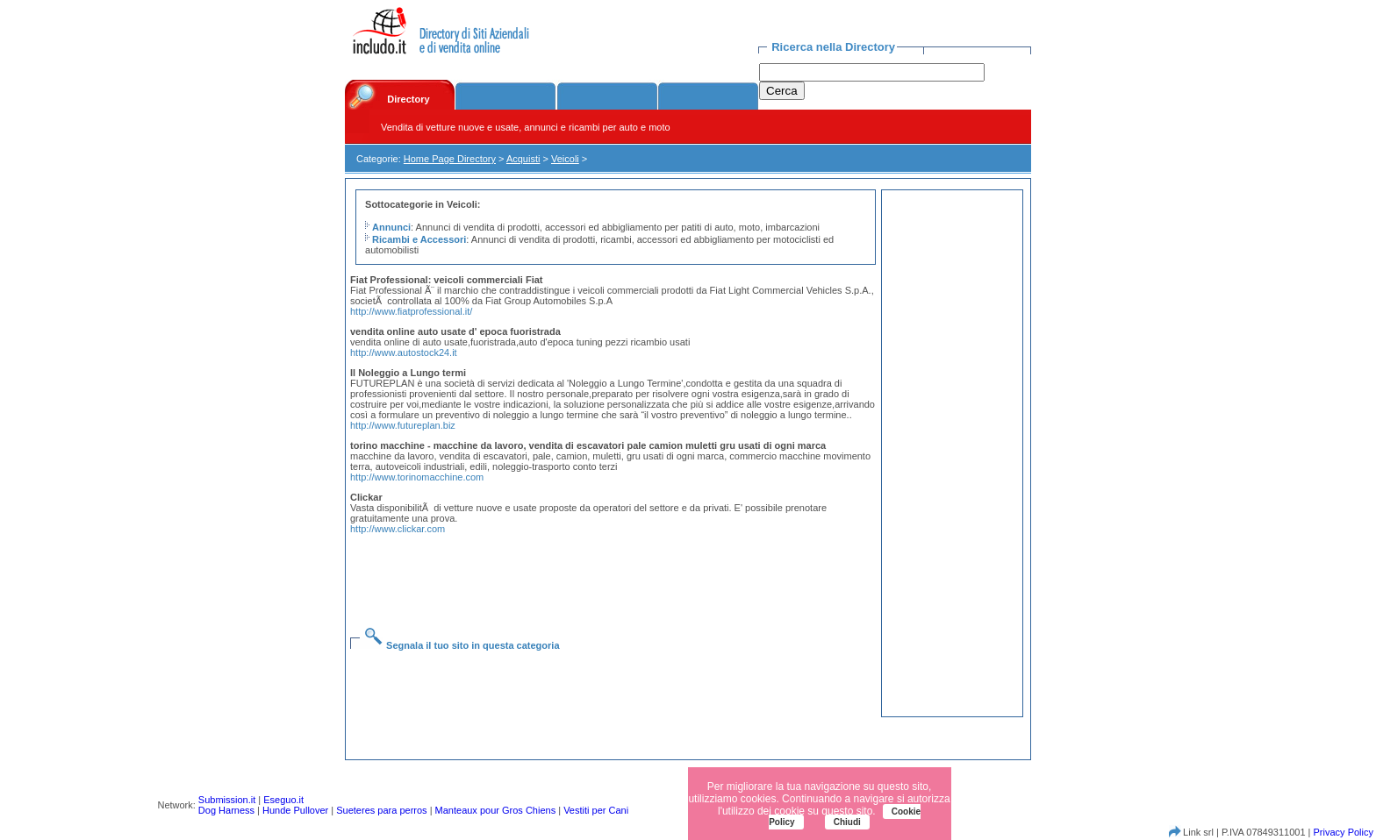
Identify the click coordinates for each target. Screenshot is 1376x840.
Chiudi (847, 822)
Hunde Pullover (295, 810)
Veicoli (565, 158)
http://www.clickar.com (397, 528)
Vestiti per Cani (595, 810)
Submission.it (226, 799)
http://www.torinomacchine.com (417, 477)
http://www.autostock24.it (403, 352)
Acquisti (523, 158)
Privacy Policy (1343, 832)
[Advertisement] (616, 570)
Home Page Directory (450, 158)
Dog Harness (226, 810)
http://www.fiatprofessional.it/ (411, 311)
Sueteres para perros (381, 810)
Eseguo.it (283, 799)
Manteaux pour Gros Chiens (495, 810)
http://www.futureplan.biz (402, 425)
